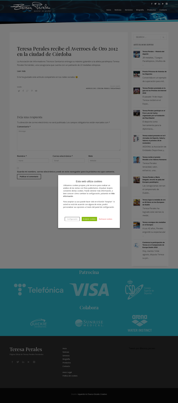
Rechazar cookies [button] (105, 219)
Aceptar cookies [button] (89, 219)
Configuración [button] (72, 219)
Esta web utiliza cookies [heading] (89, 181)
